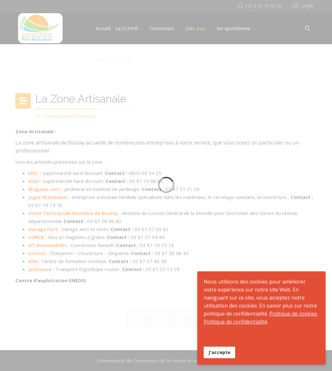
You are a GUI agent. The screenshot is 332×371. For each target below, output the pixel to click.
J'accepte (219, 352)
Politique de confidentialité (235, 321)
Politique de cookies (293, 313)
